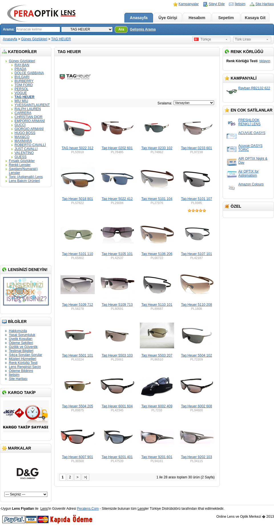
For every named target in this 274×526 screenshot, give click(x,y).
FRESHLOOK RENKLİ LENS (249, 122)
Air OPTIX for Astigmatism (248, 173)
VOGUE (21, 93)
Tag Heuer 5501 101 (77, 355)
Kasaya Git (255, 17)
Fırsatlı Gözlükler (22, 161)
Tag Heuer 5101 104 (156, 199)
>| (85, 477)
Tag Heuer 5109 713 (117, 305)
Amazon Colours (251, 184)
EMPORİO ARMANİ (30, 121)
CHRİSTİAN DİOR (29, 117)
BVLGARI (22, 77)
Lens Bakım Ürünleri (24, 181)
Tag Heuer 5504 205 (77, 406)
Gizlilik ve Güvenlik (23, 347)
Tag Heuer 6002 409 (156, 406)
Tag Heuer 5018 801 (77, 199)
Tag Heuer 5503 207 (156, 355)
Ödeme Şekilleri (21, 343)
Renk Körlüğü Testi (23, 363)
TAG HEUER (61, 39)
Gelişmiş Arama (143, 29)
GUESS (21, 157)
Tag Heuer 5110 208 (196, 305)
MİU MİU (21, 101)
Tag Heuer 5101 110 (77, 254)
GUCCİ (20, 125)
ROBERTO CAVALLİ (30, 145)
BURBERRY (24, 81)
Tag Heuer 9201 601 (156, 457)
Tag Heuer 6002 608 (196, 406)
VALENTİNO (24, 153)
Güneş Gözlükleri (34, 39)
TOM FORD (24, 85)
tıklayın (264, 61)
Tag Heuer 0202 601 (117, 148)
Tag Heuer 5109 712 (77, 305)
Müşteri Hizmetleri (22, 359)
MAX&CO (22, 137)
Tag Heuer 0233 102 (156, 148)
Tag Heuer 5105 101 (117, 254)
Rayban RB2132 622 (254, 88)
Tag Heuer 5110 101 (156, 305)
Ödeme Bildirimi (21, 371)
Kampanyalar (189, 4)
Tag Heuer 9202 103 (196, 457)
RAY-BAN (22, 65)
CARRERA (23, 113)
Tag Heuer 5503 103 (117, 355)
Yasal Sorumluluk (22, 335)
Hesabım (197, 17)
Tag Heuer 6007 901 (77, 457)
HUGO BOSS (25, 133)
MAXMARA (23, 141)
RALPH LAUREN (28, 109)
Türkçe (202, 39)
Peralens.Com (88, 509)
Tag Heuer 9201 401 (117, 457)
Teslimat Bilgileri (21, 351)
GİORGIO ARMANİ (29, 129)
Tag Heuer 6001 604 (117, 406)
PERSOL (22, 89)
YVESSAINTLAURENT (32, 105)
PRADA (20, 69)
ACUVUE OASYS (251, 133)
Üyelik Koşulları (21, 339)
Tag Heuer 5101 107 (196, 199)
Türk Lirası (243, 39)
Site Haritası (264, 4)
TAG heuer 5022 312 (77, 148)
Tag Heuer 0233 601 (196, 148)
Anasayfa (139, 17)
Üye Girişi (167, 17)
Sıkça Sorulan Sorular (25, 355)
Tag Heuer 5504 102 (196, 355)
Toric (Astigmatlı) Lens (26, 177)
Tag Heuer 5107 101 (196, 254)
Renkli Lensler (20, 165)
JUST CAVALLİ (26, 149)
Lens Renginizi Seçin (25, 367)
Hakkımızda (18, 331)
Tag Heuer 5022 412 (117, 199)
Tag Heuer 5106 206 (156, 254)
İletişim (240, 4)
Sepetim (226, 17)
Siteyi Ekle (217, 4)
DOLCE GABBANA (29, 73)
